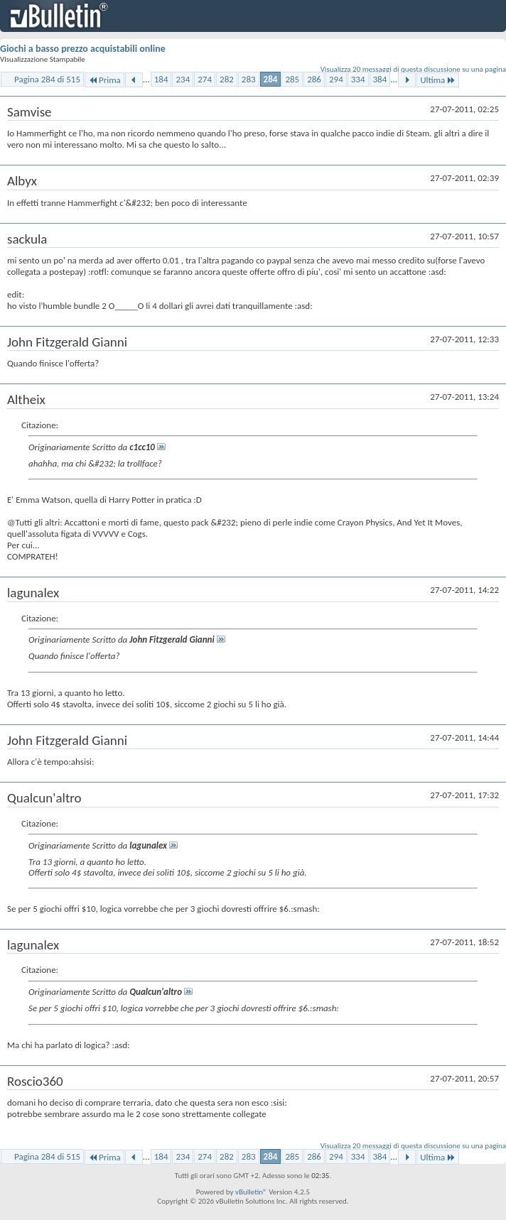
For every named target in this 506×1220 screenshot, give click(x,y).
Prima (104, 80)
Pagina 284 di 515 (47, 79)
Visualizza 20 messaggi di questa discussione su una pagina (413, 69)
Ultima (438, 80)
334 (358, 79)
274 (205, 79)
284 (271, 79)
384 (380, 79)
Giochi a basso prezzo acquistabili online (83, 49)
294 (336, 79)
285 (292, 79)
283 (249, 79)
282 (227, 79)
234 (183, 79)
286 (314, 79)
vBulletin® (251, 1192)
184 (161, 79)
